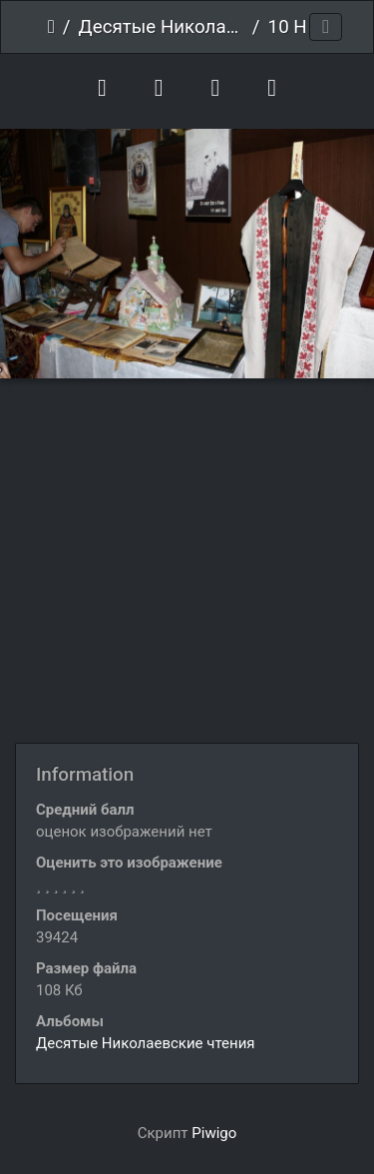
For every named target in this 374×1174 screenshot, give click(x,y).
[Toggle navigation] (325, 27)
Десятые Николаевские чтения (161, 27)
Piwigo (213, 1133)
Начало (51, 27)
